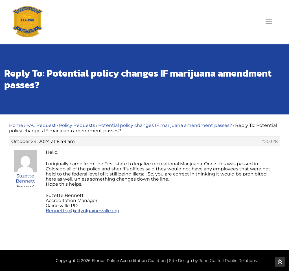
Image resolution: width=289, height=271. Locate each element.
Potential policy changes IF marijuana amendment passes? (165, 125)
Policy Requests (77, 125)
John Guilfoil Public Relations (228, 260)
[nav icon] (269, 22)
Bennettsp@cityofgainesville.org (82, 210)
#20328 (269, 141)
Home (16, 125)
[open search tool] (252, 21)
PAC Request (41, 125)
